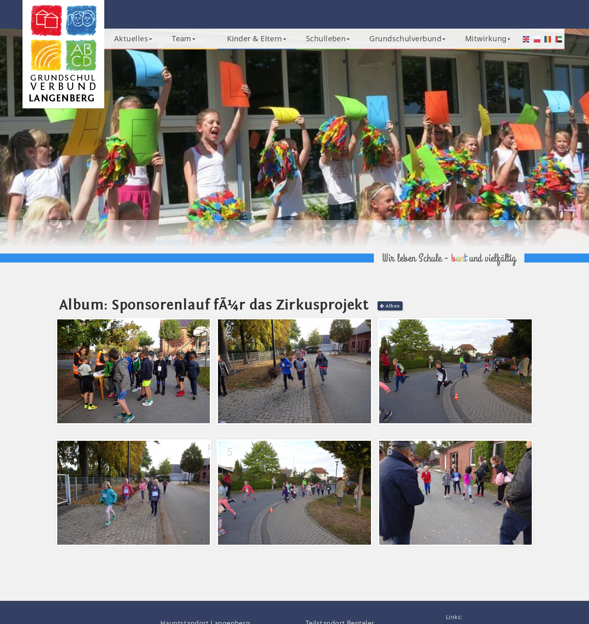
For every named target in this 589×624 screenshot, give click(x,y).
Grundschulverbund (407, 38)
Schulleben (328, 38)
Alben (390, 306)
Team (184, 38)
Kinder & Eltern (256, 38)
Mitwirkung (488, 38)
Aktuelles (133, 38)
